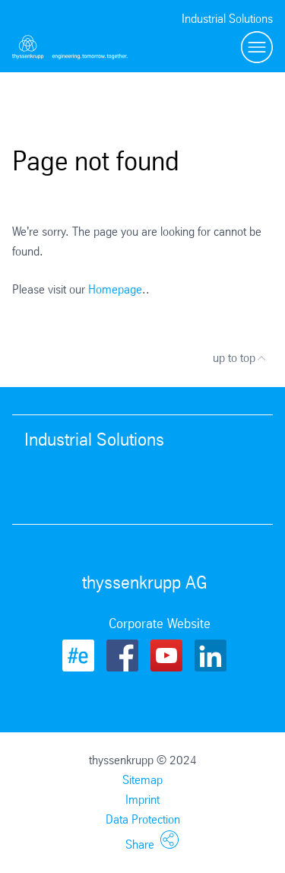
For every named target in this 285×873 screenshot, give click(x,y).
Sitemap (142, 780)
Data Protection (143, 819)
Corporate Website (160, 623)
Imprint (142, 799)
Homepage (115, 289)
